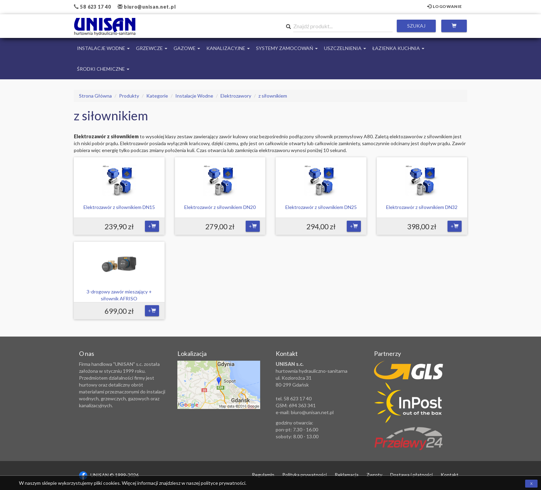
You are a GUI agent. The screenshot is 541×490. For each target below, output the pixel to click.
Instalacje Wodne (103, 48)
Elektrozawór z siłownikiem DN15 (119, 207)
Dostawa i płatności (411, 475)
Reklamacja (346, 475)
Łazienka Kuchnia (398, 48)
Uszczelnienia (345, 48)
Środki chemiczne (103, 69)
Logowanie (444, 6)
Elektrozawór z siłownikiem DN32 (422, 207)
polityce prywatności (223, 483)
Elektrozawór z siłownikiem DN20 (220, 207)
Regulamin (263, 475)
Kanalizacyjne (228, 48)
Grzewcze (151, 48)
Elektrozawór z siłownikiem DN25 (321, 207)
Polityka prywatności (304, 475)
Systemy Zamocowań (287, 48)
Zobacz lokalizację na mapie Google (218, 385)
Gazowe (187, 48)
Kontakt (450, 475)
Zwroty (374, 475)
